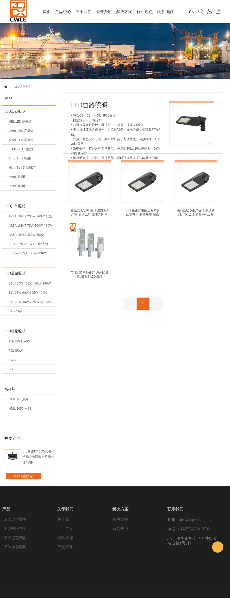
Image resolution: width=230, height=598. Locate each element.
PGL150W (16, 350)
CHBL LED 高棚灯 (21, 130)
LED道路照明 (22, 86)
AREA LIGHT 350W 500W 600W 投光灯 (27, 235)
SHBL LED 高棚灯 (21, 149)
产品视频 (65, 547)
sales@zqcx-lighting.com (198, 519)
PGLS (12, 359)
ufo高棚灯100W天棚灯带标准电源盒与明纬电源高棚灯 (38, 456)
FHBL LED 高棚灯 (21, 158)
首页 (5, 87)
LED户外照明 (14, 205)
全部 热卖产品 (23, 476)
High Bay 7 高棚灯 (22, 167)
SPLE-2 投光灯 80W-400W (27, 253)
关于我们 (65, 519)
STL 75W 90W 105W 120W (28, 292)
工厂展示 (65, 528)
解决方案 (120, 519)
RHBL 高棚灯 (18, 186)
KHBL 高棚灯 (18, 176)
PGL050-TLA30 (19, 341)
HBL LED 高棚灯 (20, 121)
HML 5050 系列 (20, 408)
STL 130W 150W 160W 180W (30, 283)
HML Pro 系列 (19, 399)
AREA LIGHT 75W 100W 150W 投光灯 (30, 226)
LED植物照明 (14, 331)
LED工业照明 (14, 111)
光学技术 (65, 538)
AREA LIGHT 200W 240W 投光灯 (30, 217)
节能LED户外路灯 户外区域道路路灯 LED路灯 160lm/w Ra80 (89, 276)
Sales (217, 547)
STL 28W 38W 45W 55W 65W (30, 302)
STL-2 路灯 (16, 311)
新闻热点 (120, 528)
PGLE (12, 369)
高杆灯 (9, 388)
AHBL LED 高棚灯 (21, 140)
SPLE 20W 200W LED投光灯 (28, 244)
